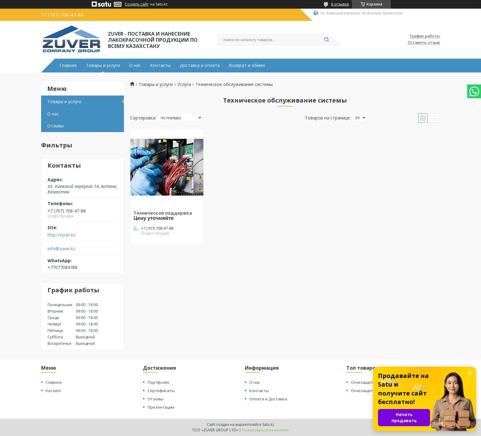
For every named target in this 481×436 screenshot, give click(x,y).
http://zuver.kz (61, 235)
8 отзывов (340, 4)
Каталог (53, 390)
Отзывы (55, 126)
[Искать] (326, 39)
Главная (68, 65)
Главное (54, 382)
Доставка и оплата (200, 65)
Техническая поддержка (162, 213)
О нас (135, 65)
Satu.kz (268, 424)
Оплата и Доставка (268, 399)
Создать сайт (136, 4)
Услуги (184, 84)
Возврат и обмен (247, 65)
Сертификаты (161, 390)
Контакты (160, 65)
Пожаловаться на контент (265, 430)
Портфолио (159, 382)
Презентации (161, 407)
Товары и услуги (103, 65)
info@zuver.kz (61, 248)
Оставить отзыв (424, 43)
